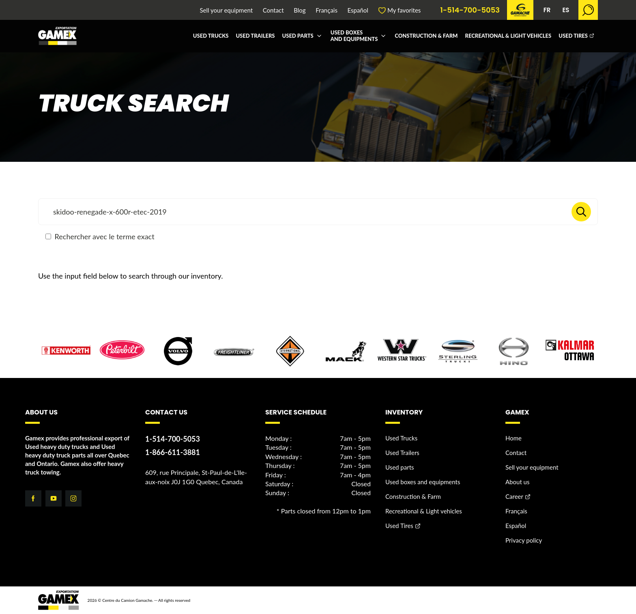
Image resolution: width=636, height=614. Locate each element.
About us (517, 481)
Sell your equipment (226, 10)
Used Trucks (211, 35)
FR (547, 10)
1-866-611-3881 (172, 452)
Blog (299, 10)
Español (358, 10)
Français (326, 10)
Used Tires (573, 35)
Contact (273, 10)
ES (565, 10)
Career (514, 496)
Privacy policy (523, 540)
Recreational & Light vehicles (508, 35)
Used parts (298, 35)
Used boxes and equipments (354, 35)
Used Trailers (255, 35)
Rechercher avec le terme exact (100, 236)
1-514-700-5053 (470, 10)
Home (513, 438)
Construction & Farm (426, 35)
